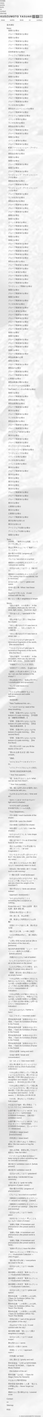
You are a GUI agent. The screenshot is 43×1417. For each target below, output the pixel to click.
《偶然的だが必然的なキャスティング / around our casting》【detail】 (23, 1199)
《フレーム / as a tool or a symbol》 (23, 1195)
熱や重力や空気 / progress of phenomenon (20, 555)
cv (1, 9)
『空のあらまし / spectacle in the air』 (21, 615)
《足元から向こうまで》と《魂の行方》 (23, 569)
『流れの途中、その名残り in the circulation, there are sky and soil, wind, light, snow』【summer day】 (22, 608)
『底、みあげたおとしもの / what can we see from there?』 (22, 779)
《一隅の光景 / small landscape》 (22, 875)
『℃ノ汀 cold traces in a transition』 (18, 687)
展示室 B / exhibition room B (19, 1170)
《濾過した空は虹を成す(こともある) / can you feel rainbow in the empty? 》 (22, 674)
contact (3, 11)
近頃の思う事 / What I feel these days (21, 589)
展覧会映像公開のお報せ (18, 382)
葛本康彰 (10, 25)
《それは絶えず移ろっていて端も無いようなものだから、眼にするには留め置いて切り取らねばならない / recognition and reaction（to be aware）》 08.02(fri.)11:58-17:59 (23, 1077)
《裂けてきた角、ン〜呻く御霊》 (22, 931)
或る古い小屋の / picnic (17, 1346)
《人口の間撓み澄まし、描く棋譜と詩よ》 (23, 936)
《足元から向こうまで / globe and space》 (22, 1291)
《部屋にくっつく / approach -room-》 (20, 1351)
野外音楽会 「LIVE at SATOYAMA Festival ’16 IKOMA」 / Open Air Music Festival (22, 1365)
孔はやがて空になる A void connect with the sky (20, 594)
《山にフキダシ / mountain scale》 (22, 1016)
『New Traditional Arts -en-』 (20, 703)
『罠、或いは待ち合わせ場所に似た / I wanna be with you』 (23, 789)
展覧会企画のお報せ (16, 126)
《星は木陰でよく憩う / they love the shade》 (21, 620)
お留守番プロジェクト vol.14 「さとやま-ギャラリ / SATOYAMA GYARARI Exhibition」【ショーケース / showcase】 (23, 1125)
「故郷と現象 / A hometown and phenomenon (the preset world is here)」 (21, 1226)
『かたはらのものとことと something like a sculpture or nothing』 (20, 900)
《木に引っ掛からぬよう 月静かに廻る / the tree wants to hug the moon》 (22, 1144)
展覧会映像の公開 (15, 357)
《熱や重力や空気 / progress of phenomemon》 (21, 1190)
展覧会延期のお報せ (16, 400)
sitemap (3, 13)
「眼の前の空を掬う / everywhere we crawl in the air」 (22, 1261)
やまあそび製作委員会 (17, 1380)
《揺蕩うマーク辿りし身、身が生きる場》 (23, 926)
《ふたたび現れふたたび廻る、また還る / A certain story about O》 (23, 968)
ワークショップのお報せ (18, 453)
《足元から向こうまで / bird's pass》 (20, 1214)
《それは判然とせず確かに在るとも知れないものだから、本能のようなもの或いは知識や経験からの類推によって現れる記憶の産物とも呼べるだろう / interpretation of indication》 (23, 985)
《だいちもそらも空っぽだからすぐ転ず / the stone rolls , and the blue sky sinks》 (23, 857)
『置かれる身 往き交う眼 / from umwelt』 (21, 753)
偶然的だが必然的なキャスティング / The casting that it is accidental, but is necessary (23, 576)
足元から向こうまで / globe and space (21, 583)
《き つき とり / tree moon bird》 (21, 1061)
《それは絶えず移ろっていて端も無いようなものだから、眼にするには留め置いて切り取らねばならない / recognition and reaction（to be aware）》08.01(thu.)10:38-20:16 (23, 1090)
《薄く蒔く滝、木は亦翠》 (19, 916)
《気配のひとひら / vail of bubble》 (22, 957)
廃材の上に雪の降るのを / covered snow (22, 1393)
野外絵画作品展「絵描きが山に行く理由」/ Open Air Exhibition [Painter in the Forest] (23, 1021)
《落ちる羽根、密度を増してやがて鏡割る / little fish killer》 (23, 1151)
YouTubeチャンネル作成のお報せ (22, 389)
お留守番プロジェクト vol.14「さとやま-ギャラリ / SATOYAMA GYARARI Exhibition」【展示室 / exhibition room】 (22, 1114)
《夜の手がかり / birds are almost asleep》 (22, 890)
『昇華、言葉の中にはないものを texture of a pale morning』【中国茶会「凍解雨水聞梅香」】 (23, 715)
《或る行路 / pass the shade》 (20, 821)
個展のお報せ (13, 30)
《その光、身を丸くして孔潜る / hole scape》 (21, 1100)
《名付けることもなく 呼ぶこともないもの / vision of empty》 (22, 1219)
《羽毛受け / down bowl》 (18, 1138)
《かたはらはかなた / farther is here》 (20, 1011)
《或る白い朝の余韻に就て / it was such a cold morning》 (22, 870)
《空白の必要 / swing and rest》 (21, 1051)
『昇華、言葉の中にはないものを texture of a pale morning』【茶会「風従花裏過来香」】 (23, 723)
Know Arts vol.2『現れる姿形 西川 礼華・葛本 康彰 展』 (22, 907)
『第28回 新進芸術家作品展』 (20, 771)
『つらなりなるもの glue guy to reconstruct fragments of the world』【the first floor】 (23, 650)
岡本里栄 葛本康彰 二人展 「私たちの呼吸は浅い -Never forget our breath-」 (22, 1386)
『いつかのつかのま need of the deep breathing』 (21, 708)
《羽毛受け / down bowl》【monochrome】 (18, 1133)
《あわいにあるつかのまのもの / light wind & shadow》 (21, 801)
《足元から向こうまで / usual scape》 (20, 1338)
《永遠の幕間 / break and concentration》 (18, 1056)
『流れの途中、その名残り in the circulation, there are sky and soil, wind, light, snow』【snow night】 (22, 658)
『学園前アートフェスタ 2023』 (21, 664)
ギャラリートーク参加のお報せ (21, 450)
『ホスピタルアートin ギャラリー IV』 (22, 763)
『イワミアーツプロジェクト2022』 (23, 768)
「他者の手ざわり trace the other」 (22, 1248)
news (2, 3)
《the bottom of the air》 (18, 1371)
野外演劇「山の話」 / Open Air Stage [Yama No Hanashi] (20, 1376)
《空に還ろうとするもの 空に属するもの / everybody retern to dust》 (22, 864)
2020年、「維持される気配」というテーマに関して (23, 543)
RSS (8, 1410)
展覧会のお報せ (14, 368)
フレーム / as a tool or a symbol (21, 559)
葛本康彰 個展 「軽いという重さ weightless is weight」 (22, 1332)
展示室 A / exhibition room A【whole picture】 (23, 1165)
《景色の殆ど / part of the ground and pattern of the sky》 (21, 1320)
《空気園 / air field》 (16, 1356)
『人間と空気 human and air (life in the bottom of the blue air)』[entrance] (22, 943)
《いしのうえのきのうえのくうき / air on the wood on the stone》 (22, 962)
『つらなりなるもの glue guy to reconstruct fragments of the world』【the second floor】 (23, 642)
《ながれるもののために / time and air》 (22, 795)
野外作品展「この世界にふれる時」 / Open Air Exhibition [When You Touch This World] (23, 1298)
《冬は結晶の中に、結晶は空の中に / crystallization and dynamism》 (23, 681)
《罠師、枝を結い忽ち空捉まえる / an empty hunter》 (22, 974)
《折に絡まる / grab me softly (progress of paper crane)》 (20, 1184)
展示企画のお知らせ (16, 521)
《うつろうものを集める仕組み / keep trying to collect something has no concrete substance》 (22, 1158)
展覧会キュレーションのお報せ (21, 109)
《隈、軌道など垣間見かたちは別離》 (22, 920)
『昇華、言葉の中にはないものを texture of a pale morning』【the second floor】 (23, 732)
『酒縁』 (12, 758)
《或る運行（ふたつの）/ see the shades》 (21, 829)
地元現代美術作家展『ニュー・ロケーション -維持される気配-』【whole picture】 (23, 951)
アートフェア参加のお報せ (19, 55)
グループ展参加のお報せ (18, 34)
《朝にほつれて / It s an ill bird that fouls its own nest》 (22, 841)
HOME (3, 1)
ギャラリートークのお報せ (19, 386)
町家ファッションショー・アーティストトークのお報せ (23, 149)
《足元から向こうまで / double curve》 (21, 1267)
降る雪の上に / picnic (16, 1343)
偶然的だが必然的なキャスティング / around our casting (23, 564)
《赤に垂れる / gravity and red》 (21, 1360)
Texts (9, 539)
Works (9, 603)
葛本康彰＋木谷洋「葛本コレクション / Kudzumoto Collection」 (23, 1273)
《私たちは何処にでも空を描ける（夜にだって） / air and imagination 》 (22, 848)
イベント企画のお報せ (17, 457)
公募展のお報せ (14, 379)
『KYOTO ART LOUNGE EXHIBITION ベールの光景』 (20, 807)
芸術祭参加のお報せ (16, 52)
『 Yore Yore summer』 (17, 784)
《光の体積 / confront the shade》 (22, 825)
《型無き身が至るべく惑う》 (20, 912)
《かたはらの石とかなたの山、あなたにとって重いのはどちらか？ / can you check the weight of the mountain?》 (23, 881)
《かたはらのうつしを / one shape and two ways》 (22, 835)
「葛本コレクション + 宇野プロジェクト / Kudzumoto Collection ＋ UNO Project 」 (23, 1254)
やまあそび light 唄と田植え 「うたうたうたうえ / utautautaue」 (22, 1106)
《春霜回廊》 (13, 700)
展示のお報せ (13, 411)
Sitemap (10, 1405)
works (2, 5)
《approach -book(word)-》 (19, 895)
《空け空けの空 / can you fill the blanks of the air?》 (21, 747)
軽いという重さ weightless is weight (23, 599)
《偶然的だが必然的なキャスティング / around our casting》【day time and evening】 (23, 1206)
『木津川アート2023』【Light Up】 (22, 668)
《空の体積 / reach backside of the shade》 (22, 816)
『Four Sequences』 (16, 812)
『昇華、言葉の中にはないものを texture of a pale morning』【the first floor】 (23, 740)
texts (2, 7)
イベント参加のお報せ (17, 141)
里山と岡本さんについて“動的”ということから (22, 549)
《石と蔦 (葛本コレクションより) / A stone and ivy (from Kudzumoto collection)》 (22, 1066)
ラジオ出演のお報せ (16, 105)
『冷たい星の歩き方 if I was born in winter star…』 (22, 635)
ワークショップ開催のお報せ (20, 286)
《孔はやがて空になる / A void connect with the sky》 (20, 1326)
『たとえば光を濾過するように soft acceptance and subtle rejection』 (22, 694)
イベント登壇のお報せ (17, 119)
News (9, 28)
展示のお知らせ (14, 524)
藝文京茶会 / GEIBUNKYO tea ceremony (20, 1178)
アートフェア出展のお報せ (19, 528)
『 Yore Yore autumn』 (17, 775)
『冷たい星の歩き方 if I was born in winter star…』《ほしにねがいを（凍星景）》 (22, 627)
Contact (10, 1399)
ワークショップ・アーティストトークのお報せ (23, 176)
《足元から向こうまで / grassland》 (23, 1174)
